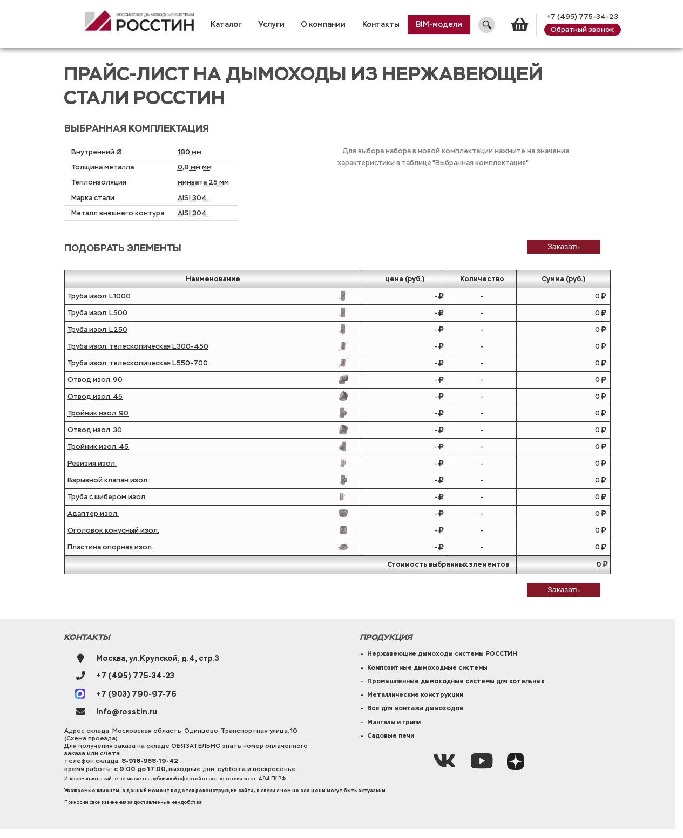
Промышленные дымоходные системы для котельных (456, 681)
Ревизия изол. (92, 463)
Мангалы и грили (394, 722)
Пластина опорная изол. (110, 547)
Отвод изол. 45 (95, 396)
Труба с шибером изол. (107, 497)
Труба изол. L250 (97, 329)
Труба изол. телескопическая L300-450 (137, 346)
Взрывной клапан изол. (108, 480)
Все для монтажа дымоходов (415, 708)
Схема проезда (91, 738)
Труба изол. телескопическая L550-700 (137, 363)
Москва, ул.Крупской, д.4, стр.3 (157, 658)
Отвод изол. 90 (95, 380)
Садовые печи (390, 735)
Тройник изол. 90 (98, 413)
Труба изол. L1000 (99, 296)
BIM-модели (439, 24)
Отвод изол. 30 (94, 430)
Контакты (381, 24)
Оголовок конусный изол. (113, 530)
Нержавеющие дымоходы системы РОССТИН (442, 653)
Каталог (226, 24)
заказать (563, 246)
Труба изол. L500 (97, 313)
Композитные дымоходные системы (427, 667)
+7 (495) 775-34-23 (582, 16)
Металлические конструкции (415, 694)
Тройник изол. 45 (98, 446)
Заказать (563, 589)
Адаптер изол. (93, 513)
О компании (323, 24)
